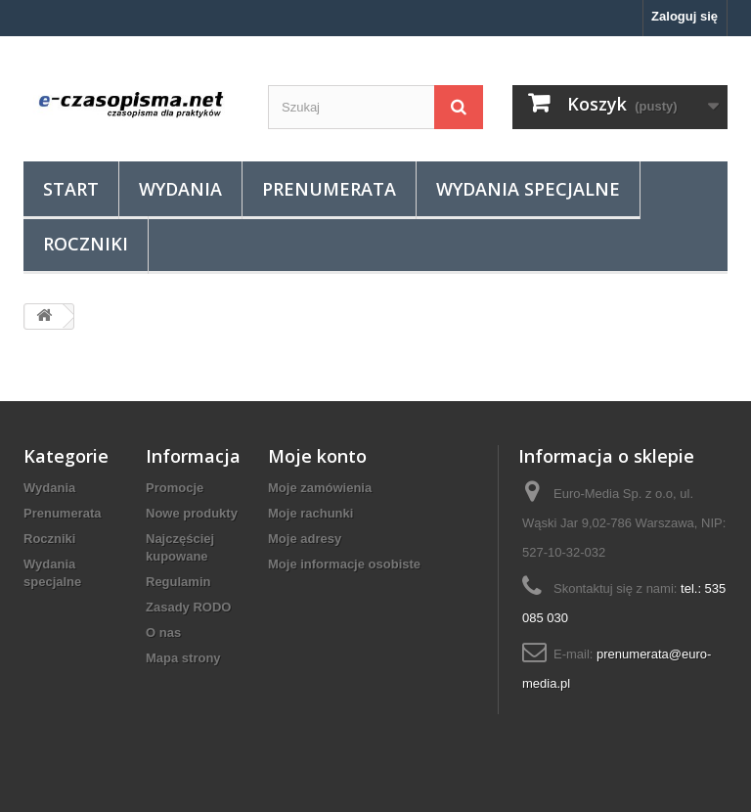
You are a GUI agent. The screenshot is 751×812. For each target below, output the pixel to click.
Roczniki (85, 243)
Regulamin (178, 581)
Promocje (174, 487)
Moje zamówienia (320, 487)
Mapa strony (183, 658)
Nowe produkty (192, 513)
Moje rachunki (310, 513)
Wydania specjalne (528, 189)
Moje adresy (304, 538)
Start (71, 189)
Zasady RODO (188, 607)
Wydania (180, 189)
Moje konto (317, 456)
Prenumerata (329, 189)
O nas (163, 632)
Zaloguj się (684, 16)
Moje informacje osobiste (344, 564)
